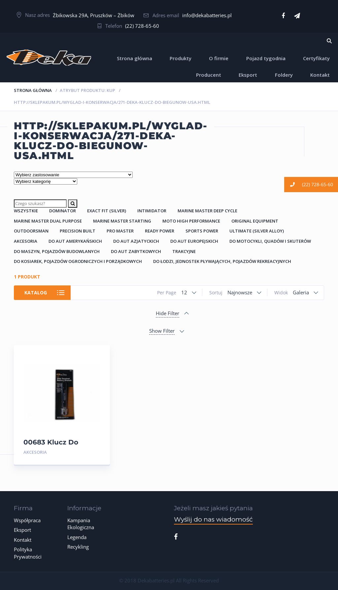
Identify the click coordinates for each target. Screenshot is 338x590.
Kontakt (320, 74)
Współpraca (27, 520)
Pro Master (120, 231)
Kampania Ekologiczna (80, 523)
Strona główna (134, 58)
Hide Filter (167, 313)
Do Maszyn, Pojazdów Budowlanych (57, 251)
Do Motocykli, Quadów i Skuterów (270, 241)
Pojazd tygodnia (266, 58)
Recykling (78, 546)
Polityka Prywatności (28, 553)
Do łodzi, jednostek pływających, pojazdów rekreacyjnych (222, 261)
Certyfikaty (316, 58)
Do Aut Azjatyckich (136, 241)
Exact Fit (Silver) (106, 211)
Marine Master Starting (122, 221)
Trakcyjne (184, 251)
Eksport (248, 74)
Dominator (62, 211)
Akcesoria (25, 241)
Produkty (180, 58)
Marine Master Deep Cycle (207, 211)
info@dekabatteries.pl (207, 15)
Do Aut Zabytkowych (136, 251)
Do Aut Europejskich (194, 241)
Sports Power (202, 231)
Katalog (36, 292)
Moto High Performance (191, 221)
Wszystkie (26, 211)
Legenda (76, 537)
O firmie (218, 58)
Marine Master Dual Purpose (48, 221)
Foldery (284, 74)
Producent (208, 74)
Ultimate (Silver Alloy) (256, 231)
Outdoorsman (31, 231)
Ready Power (159, 231)
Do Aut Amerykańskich (75, 241)
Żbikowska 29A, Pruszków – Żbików (93, 15)
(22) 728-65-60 (142, 25)
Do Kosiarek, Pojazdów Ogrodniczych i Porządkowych (78, 261)
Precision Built (77, 231)
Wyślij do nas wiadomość (213, 519)
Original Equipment (254, 221)
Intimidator (151, 211)
